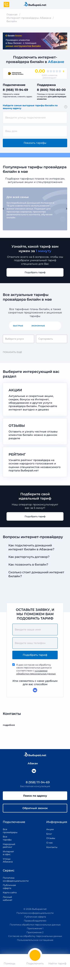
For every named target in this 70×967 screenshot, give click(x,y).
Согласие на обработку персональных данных (35, 936)
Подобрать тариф (35, 272)
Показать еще (14, 352)
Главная (12, 14)
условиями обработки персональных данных (36, 672)
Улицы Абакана (7, 860)
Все (55, 326)
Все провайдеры (7, 831)
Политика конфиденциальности (11, 879)
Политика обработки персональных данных (35, 924)
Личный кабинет (7, 898)
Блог (49, 833)
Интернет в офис (7, 853)
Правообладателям (35, 920)
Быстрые (18, 326)
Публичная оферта (9, 887)
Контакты (50, 847)
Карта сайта (10, 892)
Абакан (31, 763)
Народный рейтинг (7, 846)
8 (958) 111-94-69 (15, 90)
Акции (50, 829)
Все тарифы (7, 838)
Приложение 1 (35, 928)
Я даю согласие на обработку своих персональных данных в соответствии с (36, 669)
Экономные (38, 326)
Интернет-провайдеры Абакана (29, 18)
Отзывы (50, 838)
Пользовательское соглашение (35, 940)
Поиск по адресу (35, 795)
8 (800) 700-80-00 (51, 90)
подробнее (10, 725)
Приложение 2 (35, 932)
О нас (49, 842)
